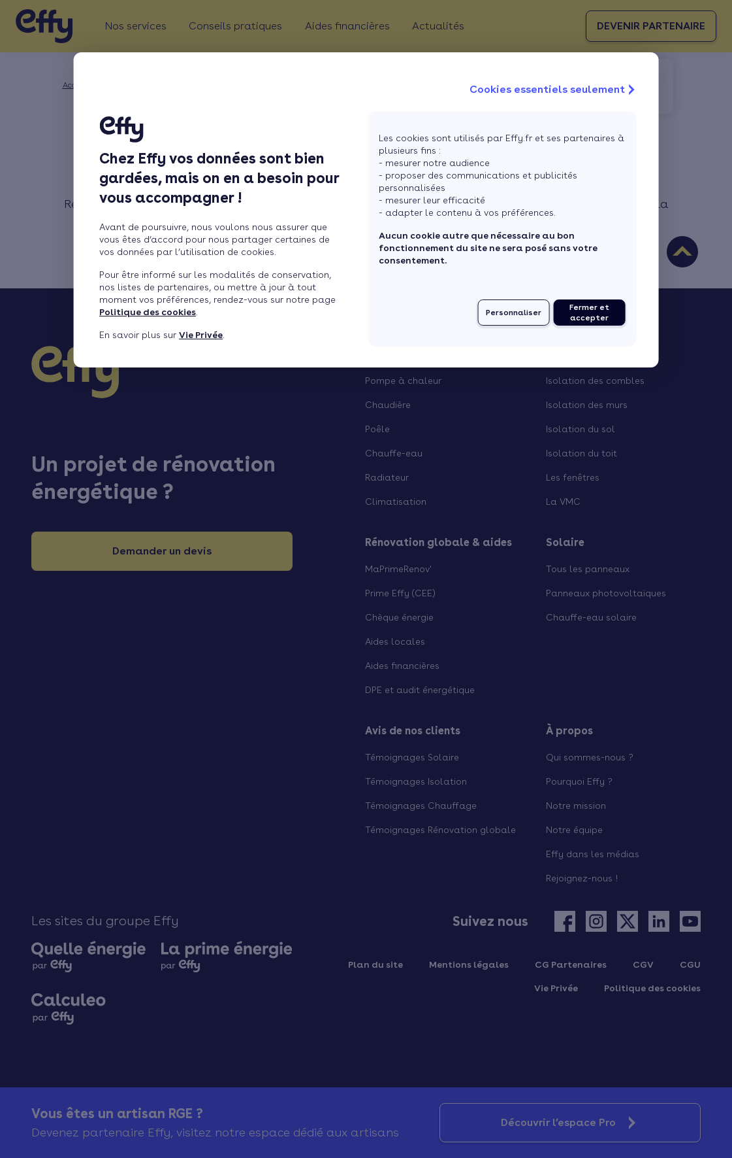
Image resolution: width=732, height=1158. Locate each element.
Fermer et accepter (589, 312)
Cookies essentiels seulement (553, 89)
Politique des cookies (147, 312)
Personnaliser (513, 312)
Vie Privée (201, 335)
